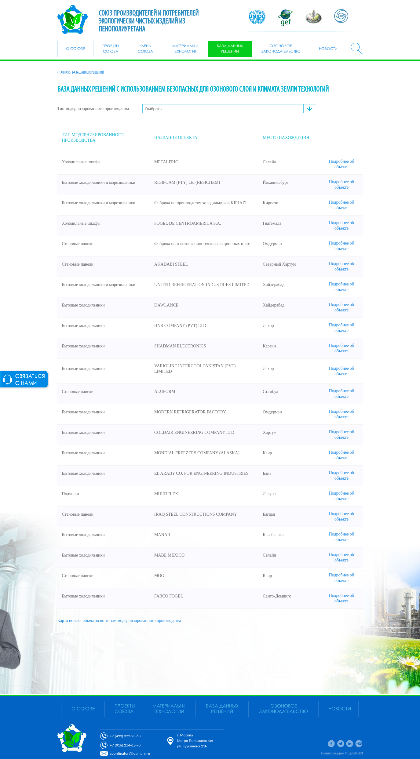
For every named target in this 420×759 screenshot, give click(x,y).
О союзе (75, 49)
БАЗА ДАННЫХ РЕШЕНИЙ (230, 49)
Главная (63, 72)
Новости (328, 49)
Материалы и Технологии (185, 49)
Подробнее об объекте (341, 164)
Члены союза (145, 49)
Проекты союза (110, 49)
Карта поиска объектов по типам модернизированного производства (119, 620)
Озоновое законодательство (281, 49)
